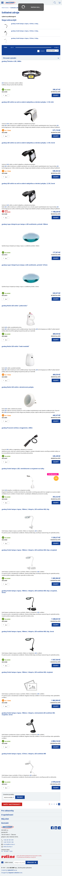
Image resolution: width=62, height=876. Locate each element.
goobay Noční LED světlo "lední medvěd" (15, 346)
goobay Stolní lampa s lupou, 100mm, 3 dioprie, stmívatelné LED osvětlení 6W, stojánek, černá (28, 713)
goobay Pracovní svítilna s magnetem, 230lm (17, 428)
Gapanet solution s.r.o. (15, 872)
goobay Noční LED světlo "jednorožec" (15, 306)
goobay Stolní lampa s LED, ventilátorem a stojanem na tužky (23, 468)
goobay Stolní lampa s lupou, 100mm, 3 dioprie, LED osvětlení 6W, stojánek (27, 672)
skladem (42, 51)
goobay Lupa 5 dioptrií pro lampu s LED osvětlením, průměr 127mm (24, 265)
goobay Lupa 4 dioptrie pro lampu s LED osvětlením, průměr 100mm (25, 224)
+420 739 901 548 (8, 842)
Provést (20, 797)
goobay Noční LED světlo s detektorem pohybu (18, 387)
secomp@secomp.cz (9, 844)
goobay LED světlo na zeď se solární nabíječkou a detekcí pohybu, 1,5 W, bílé (28, 102)
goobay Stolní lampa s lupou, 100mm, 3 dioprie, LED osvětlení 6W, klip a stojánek (29, 550)
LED (3, 83)
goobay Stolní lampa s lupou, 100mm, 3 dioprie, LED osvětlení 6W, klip (25, 509)
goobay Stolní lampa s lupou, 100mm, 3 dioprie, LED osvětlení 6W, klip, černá (28, 631)
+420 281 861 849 (8, 840)
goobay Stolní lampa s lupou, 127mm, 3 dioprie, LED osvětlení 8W (24, 754)
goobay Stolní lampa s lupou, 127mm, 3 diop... (25, 23)
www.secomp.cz (7, 846)
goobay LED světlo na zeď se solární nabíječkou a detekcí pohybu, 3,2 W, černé (28, 183)
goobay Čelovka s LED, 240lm (11, 61)
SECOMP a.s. (10, 2)
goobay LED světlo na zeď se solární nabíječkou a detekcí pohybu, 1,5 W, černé (28, 143)
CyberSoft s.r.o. (12, 870)
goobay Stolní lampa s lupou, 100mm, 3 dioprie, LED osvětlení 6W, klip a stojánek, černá (29, 591)
